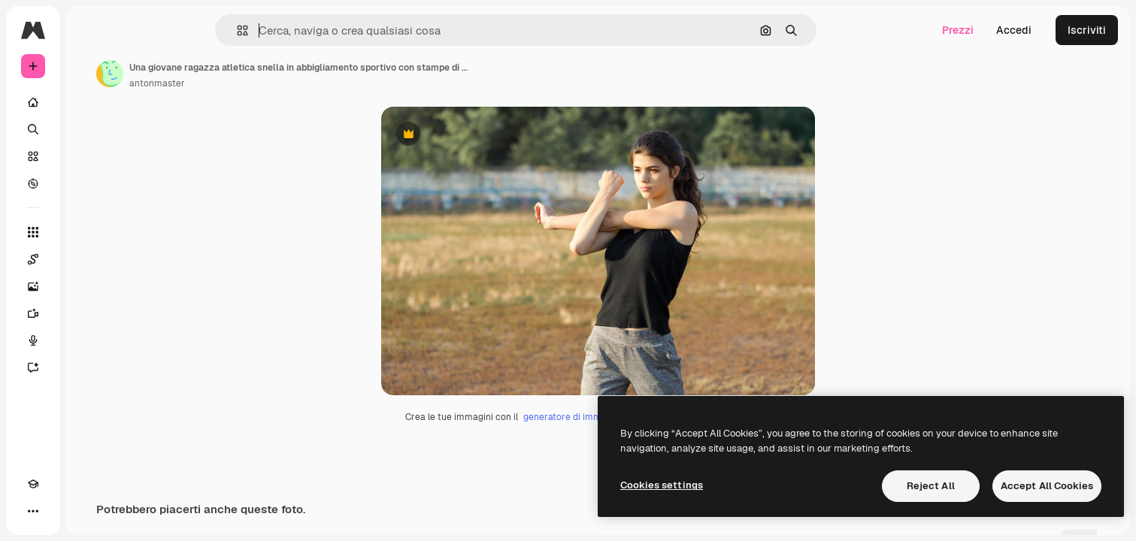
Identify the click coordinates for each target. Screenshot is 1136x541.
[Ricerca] (90, 129)
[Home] (90, 102)
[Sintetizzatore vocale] (90, 340)
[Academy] (33, 511)
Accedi (1013, 30)
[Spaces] (90, 259)
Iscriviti (1087, 30)
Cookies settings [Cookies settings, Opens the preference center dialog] (661, 485)
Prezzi (958, 30)
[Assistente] (90, 367)
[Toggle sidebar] (147, 30)
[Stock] (90, 156)
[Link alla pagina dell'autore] (224, 73)
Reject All (931, 485)
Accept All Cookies (1047, 485)
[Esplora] (90, 183)
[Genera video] (90, 313)
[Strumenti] (90, 232)
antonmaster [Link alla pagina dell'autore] (271, 83)
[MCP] (87, 511)
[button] (293, 30)
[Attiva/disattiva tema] (60, 511)
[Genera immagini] (90, 286)
